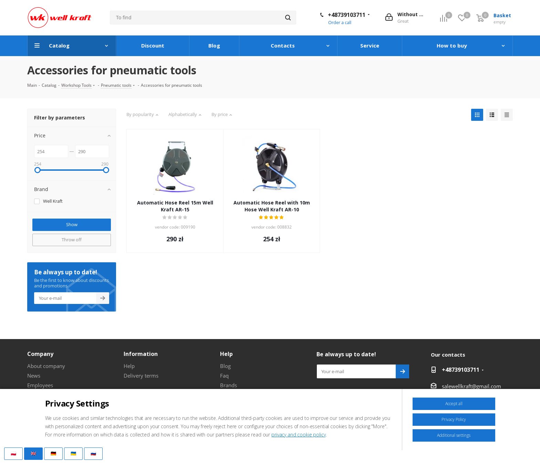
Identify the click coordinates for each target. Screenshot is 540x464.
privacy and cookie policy (298, 434)
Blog (225, 365)
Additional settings (453, 435)
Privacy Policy (454, 419)
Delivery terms (141, 375)
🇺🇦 (73, 453)
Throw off (72, 239)
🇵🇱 (13, 453)
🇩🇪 (53, 453)
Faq (224, 375)
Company (40, 354)
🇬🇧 (33, 453)
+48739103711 (346, 15)
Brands (228, 385)
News (33, 375)
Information (141, 354)
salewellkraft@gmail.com (471, 386)
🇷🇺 (93, 453)
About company (46, 365)
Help (129, 365)
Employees (40, 385)
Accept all (454, 404)
